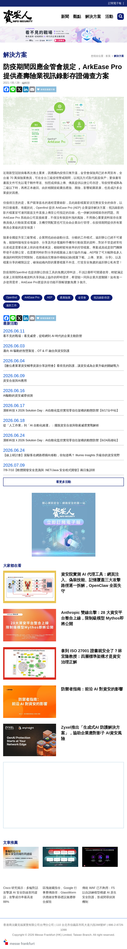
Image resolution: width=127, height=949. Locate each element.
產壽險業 (65, 297)
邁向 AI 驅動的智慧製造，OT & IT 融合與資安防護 (36, 350)
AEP (49, 297)
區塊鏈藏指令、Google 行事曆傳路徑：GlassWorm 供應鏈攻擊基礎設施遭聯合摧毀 (60, 894)
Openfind (11, 297)
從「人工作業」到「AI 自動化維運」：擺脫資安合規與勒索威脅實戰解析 (51, 425)
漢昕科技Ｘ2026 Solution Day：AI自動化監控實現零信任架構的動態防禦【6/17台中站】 (61, 410)
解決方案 (93, 16)
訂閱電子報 (114, 3)
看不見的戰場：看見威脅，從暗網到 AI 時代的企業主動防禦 (42, 336)
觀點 (77, 16)
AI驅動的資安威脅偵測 (18, 395)
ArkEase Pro (31, 297)
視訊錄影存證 (101, 297)
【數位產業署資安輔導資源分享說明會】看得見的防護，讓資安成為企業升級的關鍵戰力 (61, 365)
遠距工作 (11, 305)
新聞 (65, 16)
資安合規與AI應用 (15, 380)
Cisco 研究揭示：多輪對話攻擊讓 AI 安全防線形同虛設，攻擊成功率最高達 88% (20, 894)
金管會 (82, 297)
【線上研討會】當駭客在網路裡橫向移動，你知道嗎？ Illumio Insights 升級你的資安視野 (61, 455)
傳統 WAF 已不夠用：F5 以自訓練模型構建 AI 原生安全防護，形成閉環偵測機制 (99, 894)
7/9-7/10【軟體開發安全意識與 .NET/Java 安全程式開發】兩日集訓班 (49, 470)
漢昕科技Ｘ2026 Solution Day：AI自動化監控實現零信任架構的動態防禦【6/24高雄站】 (61, 440)
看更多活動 (63, 482)
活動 (109, 16)
